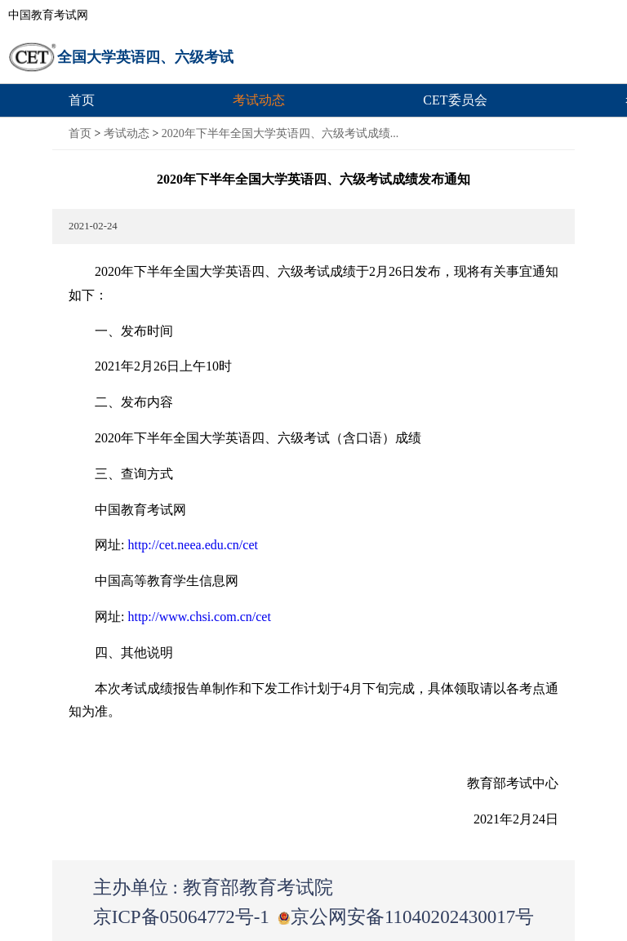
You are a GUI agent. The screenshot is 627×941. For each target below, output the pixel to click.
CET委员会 (455, 100)
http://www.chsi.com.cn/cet (198, 617)
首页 (82, 100)
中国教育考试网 (48, 15)
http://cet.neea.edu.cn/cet (192, 545)
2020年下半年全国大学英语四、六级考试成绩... (280, 133)
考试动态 (259, 100)
